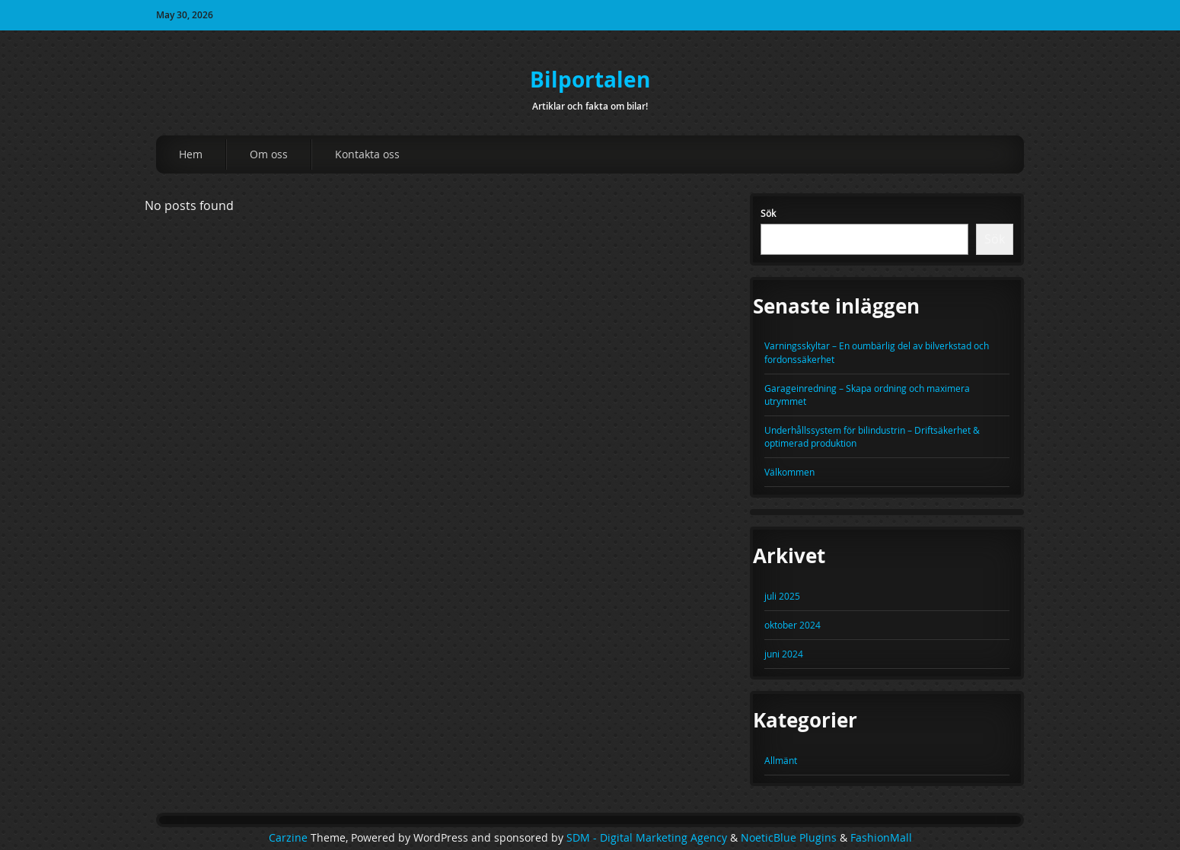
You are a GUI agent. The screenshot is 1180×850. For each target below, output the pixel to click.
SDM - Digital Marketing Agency (646, 838)
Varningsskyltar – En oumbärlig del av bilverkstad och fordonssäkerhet (876, 352)
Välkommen (789, 472)
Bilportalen (590, 79)
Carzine (290, 838)
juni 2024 (783, 654)
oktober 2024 (792, 625)
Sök (768, 213)
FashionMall (881, 838)
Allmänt (780, 760)
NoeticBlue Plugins (789, 838)
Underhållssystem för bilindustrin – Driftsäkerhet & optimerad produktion (872, 436)
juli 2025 (782, 596)
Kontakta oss (367, 154)
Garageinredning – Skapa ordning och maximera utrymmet (867, 394)
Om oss (269, 154)
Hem (191, 154)
